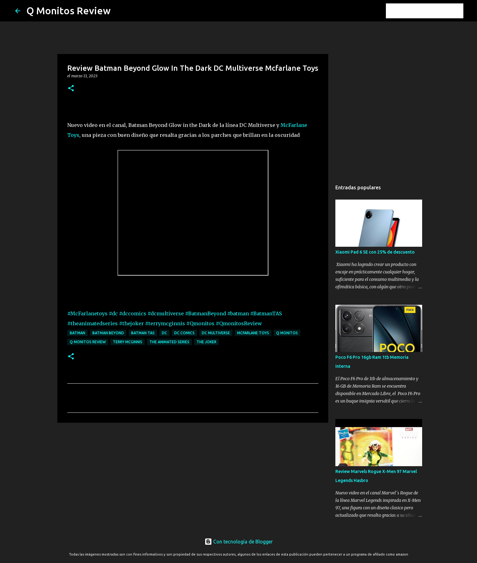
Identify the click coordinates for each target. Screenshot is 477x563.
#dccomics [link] (132, 313)
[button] (71, 88)
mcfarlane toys (253, 333)
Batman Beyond (108, 333)
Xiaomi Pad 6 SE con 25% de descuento (375, 252)
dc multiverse (216, 333)
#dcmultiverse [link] (166, 313)
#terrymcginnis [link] (165, 323)
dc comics (184, 333)
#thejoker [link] (131, 323)
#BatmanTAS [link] (266, 313)
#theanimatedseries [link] (92, 323)
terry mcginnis (127, 342)
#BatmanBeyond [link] (205, 313)
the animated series (169, 342)
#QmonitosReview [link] (239, 323)
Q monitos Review (88, 342)
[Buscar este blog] (430, 10)
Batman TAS (143, 333)
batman (77, 333)
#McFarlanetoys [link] (87, 313)
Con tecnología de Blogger (239, 541)
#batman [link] (238, 313)
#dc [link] (113, 313)
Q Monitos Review (68, 10)
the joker (206, 342)
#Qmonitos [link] (200, 323)
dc (164, 333)
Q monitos (287, 333)
